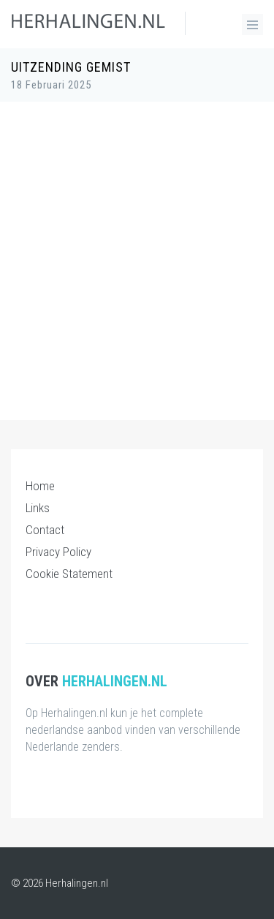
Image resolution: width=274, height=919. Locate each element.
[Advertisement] (137, 253)
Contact (45, 529)
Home (40, 486)
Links (38, 507)
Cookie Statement (69, 573)
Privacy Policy (58, 551)
